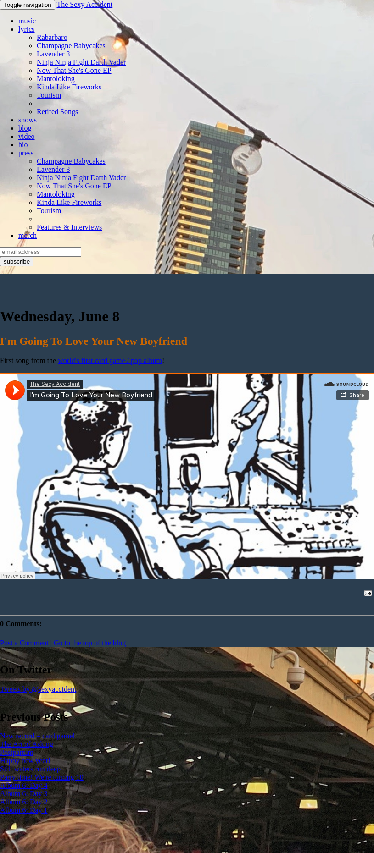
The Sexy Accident (84, 4)
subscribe (17, 261)
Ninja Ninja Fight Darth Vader (81, 62)
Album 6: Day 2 (24, 802)
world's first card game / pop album (110, 360)
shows (27, 120)
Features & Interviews (69, 227)
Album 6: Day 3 (24, 794)
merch (27, 235)
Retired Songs (57, 112)
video (26, 136)
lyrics (26, 29)
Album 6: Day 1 (24, 810)
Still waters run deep (30, 769)
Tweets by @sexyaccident (38, 689)
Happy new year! (25, 761)
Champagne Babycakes (71, 46)
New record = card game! (37, 736)
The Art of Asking (26, 744)
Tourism (49, 95)
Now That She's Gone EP (74, 70)
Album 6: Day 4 (24, 785)
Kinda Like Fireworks (69, 87)
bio (23, 145)
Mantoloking (56, 79)
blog (24, 128)
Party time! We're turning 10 (42, 777)
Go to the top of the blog (90, 643)
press (25, 153)
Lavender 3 (53, 54)
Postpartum (16, 752)
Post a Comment (24, 643)
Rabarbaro (52, 37)
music (27, 21)
